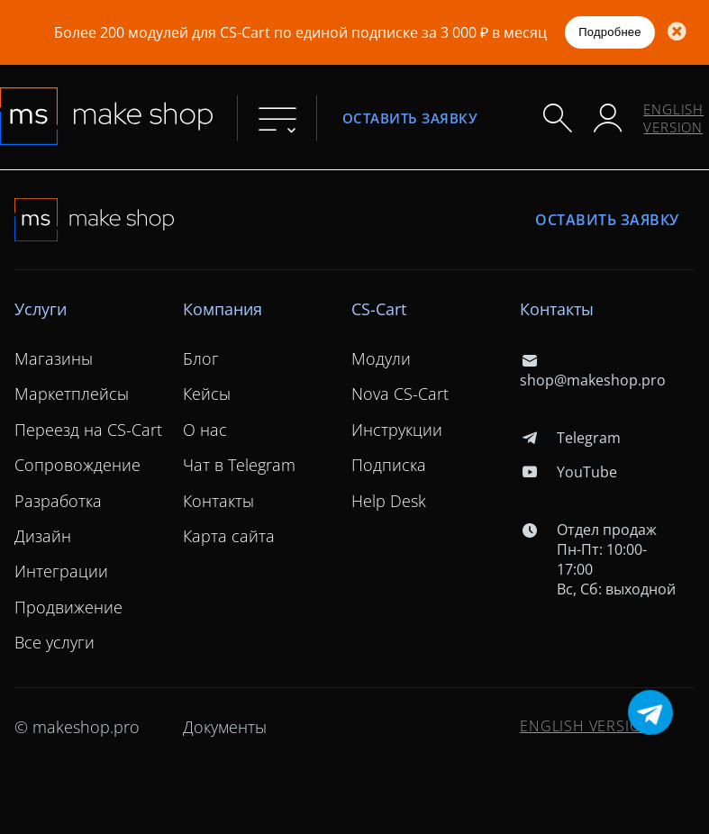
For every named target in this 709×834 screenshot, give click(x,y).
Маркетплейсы (71, 393)
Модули (381, 358)
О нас (205, 429)
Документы (225, 727)
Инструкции (396, 429)
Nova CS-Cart (400, 393)
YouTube (568, 472)
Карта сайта (229, 536)
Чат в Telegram (239, 465)
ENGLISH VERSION (673, 118)
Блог (201, 358)
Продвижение (68, 607)
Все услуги (54, 642)
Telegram (570, 438)
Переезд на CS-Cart (88, 429)
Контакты (218, 501)
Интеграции (61, 571)
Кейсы (207, 393)
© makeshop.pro (77, 727)
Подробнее (609, 32)
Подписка (388, 465)
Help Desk (388, 501)
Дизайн (42, 536)
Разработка (58, 501)
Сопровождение (77, 465)
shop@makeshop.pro (593, 370)
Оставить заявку (410, 117)
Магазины (53, 358)
